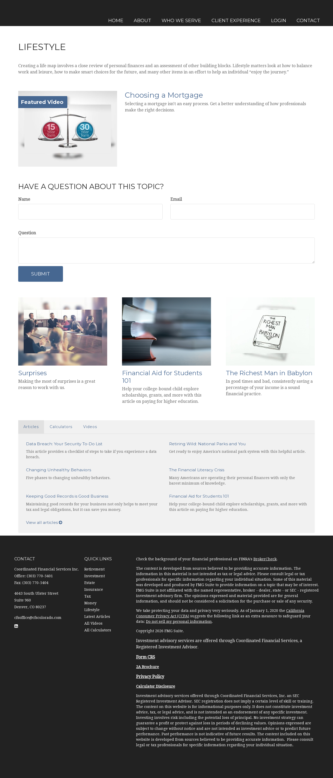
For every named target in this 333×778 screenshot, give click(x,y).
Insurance (93, 589)
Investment (94, 576)
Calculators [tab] (61, 426)
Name (24, 199)
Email (176, 199)
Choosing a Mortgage (164, 95)
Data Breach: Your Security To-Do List (64, 443)
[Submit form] (40, 274)
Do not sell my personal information (179, 621)
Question (27, 232)
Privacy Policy (150, 676)
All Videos (93, 623)
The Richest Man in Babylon (269, 373)
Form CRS (145, 657)
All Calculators (97, 630)
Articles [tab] (31, 426)
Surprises (32, 373)
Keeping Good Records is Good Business (67, 496)
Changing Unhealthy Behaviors (58, 469)
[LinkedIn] (5, 272)
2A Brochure (147, 667)
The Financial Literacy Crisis (196, 469)
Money (90, 603)
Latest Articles (97, 616)
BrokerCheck (265, 559)
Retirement (94, 569)
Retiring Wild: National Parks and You (207, 443)
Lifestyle (92, 610)
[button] (141, 13)
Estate (89, 583)
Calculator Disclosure (155, 686)
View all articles (44, 522)
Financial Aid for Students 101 (162, 376)
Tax (87, 596)
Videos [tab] (90, 426)
